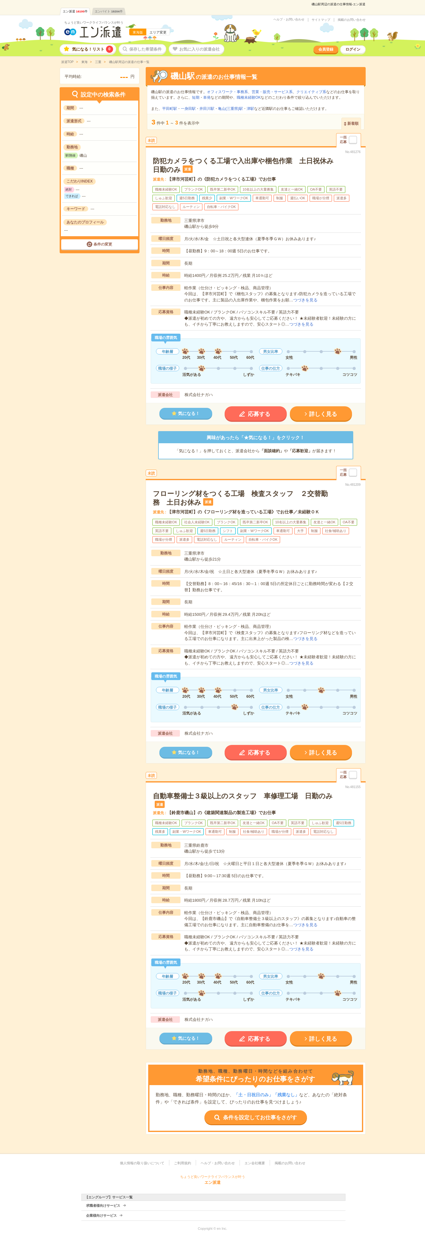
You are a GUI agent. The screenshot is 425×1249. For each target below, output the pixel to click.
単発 (207, 97)
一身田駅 (188, 108)
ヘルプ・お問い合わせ (288, 19)
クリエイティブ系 (311, 92)
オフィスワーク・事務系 (227, 92)
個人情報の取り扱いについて (142, 1163)
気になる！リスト (92, 49)
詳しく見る (323, 414)
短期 (195, 97)
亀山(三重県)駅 (230, 108)
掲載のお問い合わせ (352, 19)
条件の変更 (103, 244)
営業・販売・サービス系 (272, 92)
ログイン (352, 49)
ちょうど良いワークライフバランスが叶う (93, 22)
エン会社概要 (254, 1163)
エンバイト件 (109, 11)
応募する (259, 414)
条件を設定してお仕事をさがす (260, 1117)
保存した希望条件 (145, 49)
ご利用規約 (182, 1163)
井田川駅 (206, 108)
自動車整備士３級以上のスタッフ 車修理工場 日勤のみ (243, 796)
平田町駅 (169, 108)
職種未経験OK (249, 97)
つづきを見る (305, 300)
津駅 (250, 108)
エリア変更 (158, 32)
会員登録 (325, 49)
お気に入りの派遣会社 (199, 49)
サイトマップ (321, 19)
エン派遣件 (75, 11)
